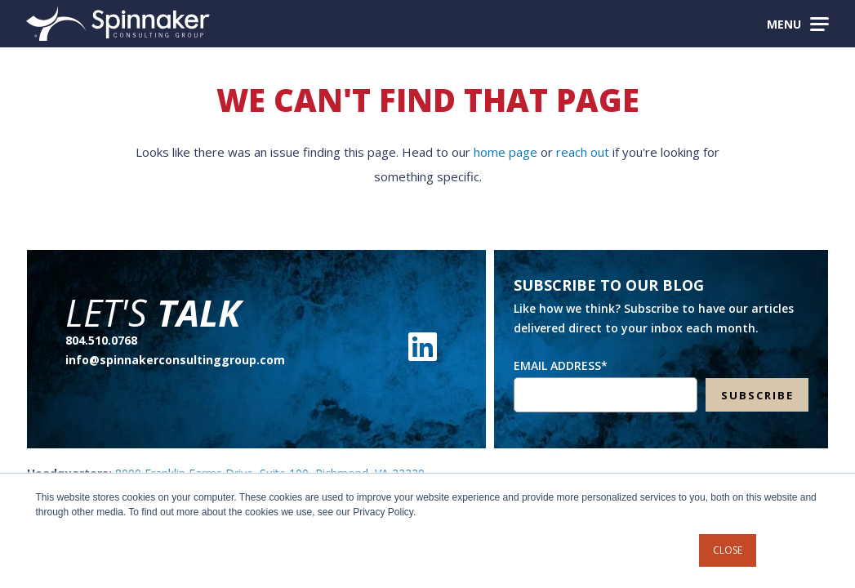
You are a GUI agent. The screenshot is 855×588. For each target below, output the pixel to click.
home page (505, 152)
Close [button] (727, 550)
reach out (582, 152)
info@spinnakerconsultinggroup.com (175, 360)
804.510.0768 (101, 340)
